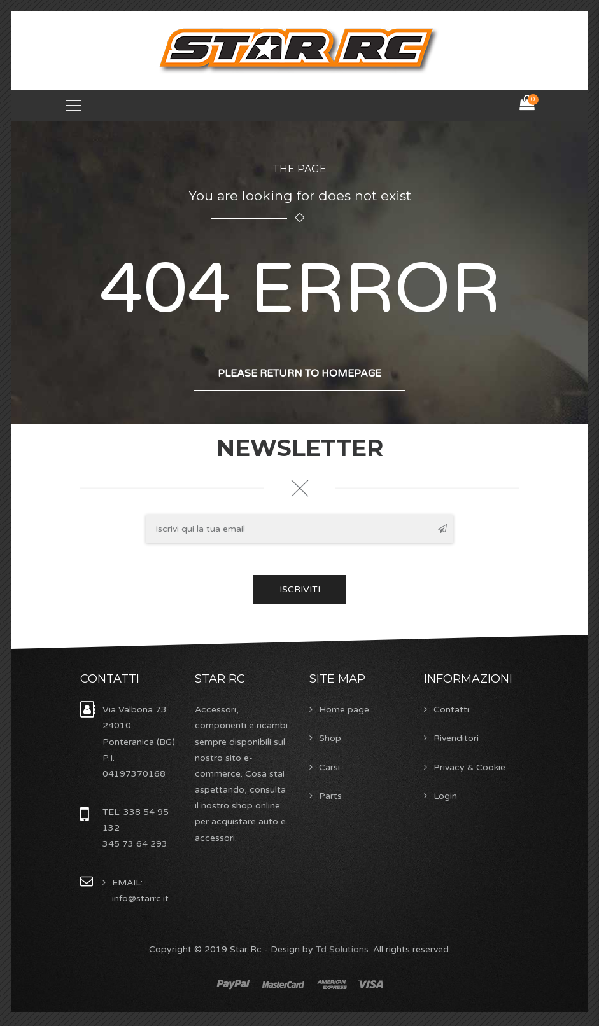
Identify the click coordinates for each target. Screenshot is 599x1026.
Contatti (451, 710)
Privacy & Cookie (469, 768)
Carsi (329, 768)
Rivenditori (456, 739)
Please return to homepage (299, 375)
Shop (330, 739)
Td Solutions (342, 950)
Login (445, 796)
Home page (344, 710)
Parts (330, 796)
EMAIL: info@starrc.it (140, 891)
